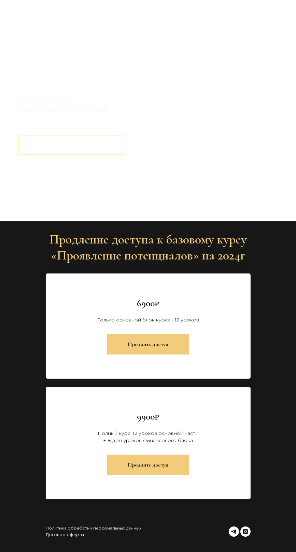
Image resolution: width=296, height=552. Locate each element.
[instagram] (245, 531)
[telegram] (234, 531)
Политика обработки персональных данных (93, 528)
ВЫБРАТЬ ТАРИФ (71, 145)
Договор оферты (65, 534)
